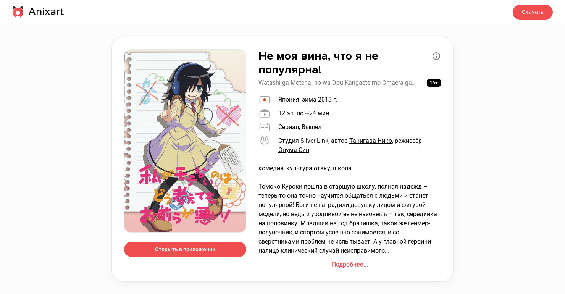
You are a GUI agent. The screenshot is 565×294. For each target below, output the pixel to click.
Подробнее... (350, 264)
